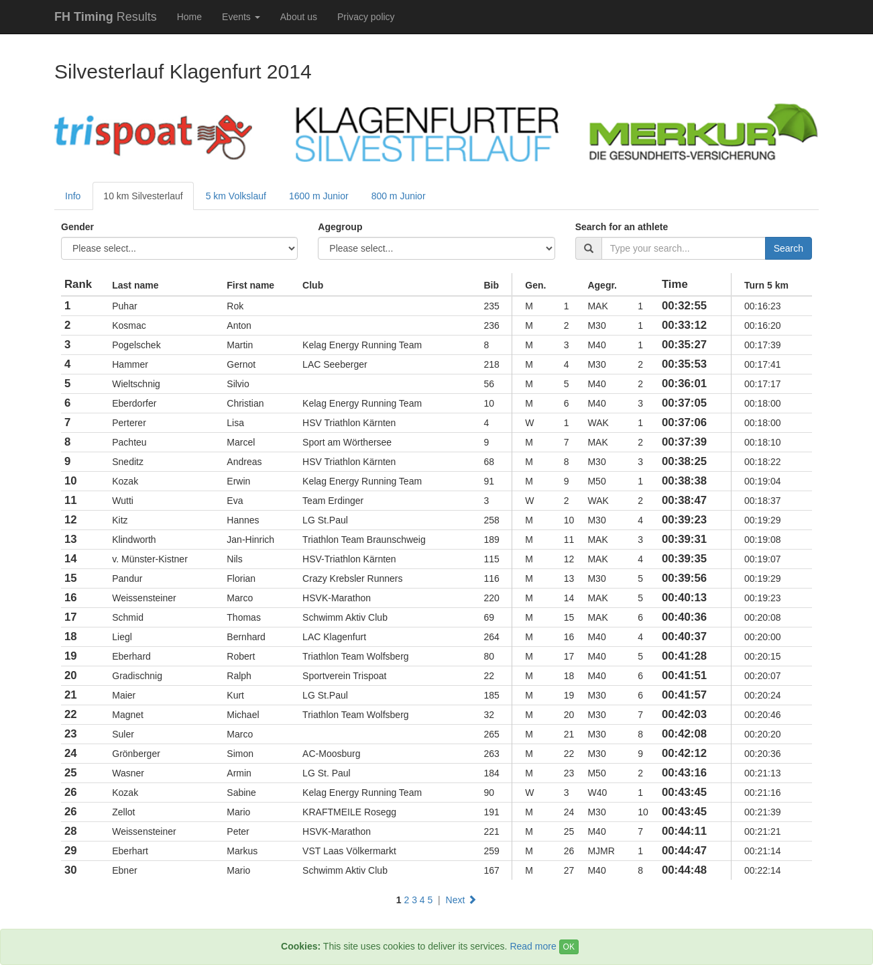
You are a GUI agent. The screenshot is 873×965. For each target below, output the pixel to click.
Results (105, 16)
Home (189, 16)
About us (298, 16)
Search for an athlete (621, 226)
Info (72, 196)
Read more (533, 946)
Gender (77, 226)
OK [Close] (569, 947)
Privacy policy (366, 16)
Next (461, 900)
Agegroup (340, 226)
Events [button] (241, 16)
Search (788, 248)
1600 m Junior (319, 196)
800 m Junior (398, 196)
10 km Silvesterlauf (142, 196)
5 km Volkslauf (236, 196)
